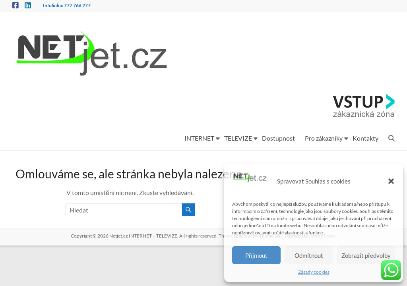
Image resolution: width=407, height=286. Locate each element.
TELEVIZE (238, 138)
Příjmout (256, 255)
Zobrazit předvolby (366, 255)
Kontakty (365, 138)
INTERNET (199, 138)
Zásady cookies (313, 272)
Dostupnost (278, 138)
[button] (391, 181)
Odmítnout (309, 255)
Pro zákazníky (324, 138)
